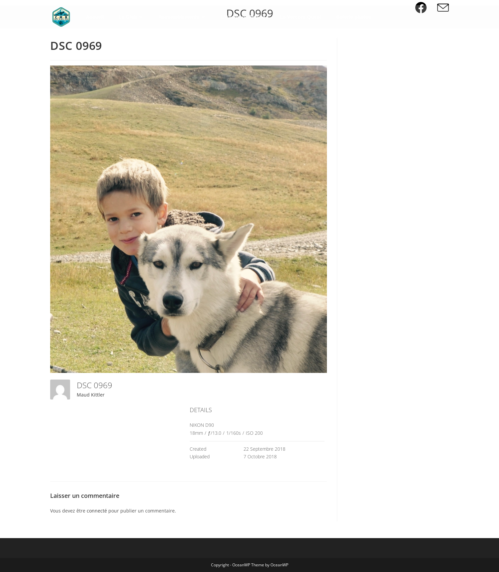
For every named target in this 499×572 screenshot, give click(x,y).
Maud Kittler (91, 395)
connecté (97, 511)
